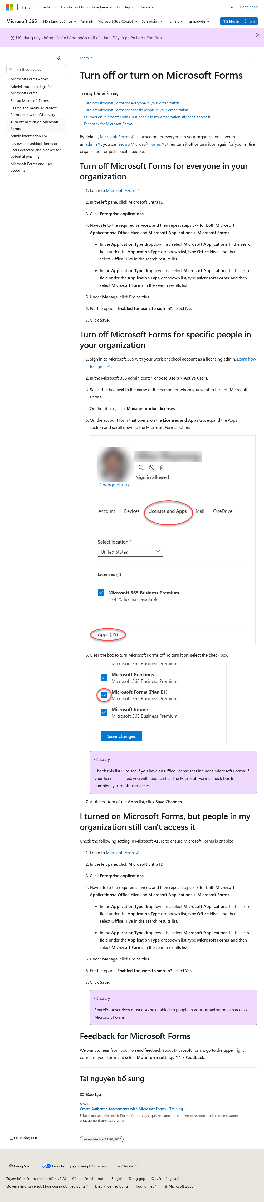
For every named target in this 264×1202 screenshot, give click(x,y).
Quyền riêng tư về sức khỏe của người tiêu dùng (45, 1186)
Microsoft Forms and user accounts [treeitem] (31, 167)
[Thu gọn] (59, 58)
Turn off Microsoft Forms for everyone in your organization (131, 102)
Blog (115, 1178)
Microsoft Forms (115, 136)
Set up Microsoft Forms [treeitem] (30, 100)
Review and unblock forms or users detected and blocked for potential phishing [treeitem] (36, 150)
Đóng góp (137, 1178)
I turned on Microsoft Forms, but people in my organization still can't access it (147, 116)
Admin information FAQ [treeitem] (30, 135)
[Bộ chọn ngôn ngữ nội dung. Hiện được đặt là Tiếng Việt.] (20, 1166)
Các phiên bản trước (88, 1178)
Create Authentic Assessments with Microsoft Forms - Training (131, 1108)
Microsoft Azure (120, 190)
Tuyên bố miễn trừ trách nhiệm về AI (36, 1178)
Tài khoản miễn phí (239, 21)
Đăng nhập (249, 6)
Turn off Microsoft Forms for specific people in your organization (136, 109)
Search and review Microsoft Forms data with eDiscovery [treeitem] (34, 111)
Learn (84, 57)
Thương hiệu (144, 1186)
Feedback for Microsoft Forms (108, 123)
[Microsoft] (9, 7)
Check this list (107, 771)
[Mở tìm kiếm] (232, 7)
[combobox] (36, 69)
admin (91, 144)
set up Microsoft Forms (140, 144)
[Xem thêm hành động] (252, 58)
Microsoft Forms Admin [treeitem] (30, 78)
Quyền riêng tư (163, 1178)
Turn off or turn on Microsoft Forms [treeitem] (34, 125)
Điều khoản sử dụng (111, 1186)
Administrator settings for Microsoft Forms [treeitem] (31, 90)
